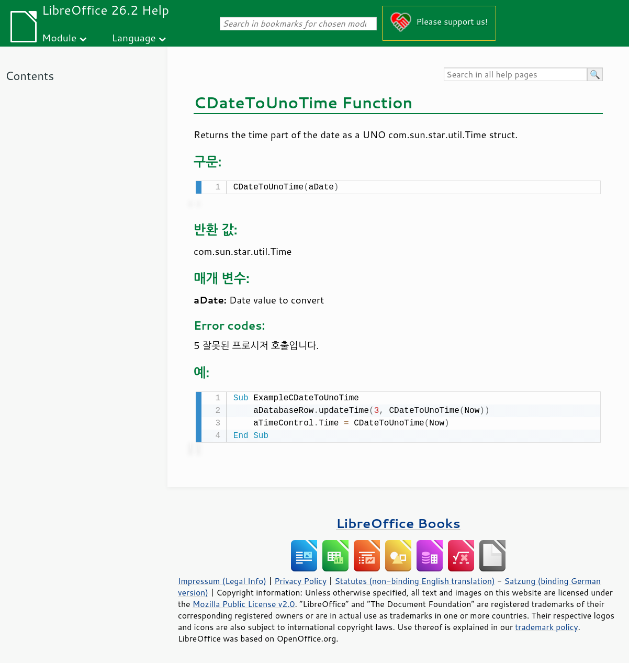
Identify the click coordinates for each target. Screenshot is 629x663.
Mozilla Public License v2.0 (244, 602)
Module (59, 37)
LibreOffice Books (398, 521)
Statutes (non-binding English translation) (414, 579)
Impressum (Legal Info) (222, 579)
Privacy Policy (300, 579)
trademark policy (546, 625)
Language (134, 37)
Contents (29, 76)
